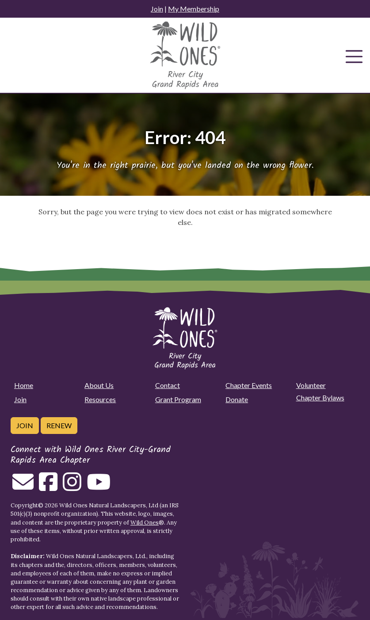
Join (157, 8)
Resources (100, 399)
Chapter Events (248, 385)
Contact (167, 385)
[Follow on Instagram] (72, 487)
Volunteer (311, 385)
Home (23, 385)
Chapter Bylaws (320, 397)
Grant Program (178, 399)
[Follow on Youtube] (98, 487)
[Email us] (23, 487)
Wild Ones (144, 522)
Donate (236, 399)
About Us (99, 385)
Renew (59, 425)
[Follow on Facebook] (48, 487)
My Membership (193, 8)
